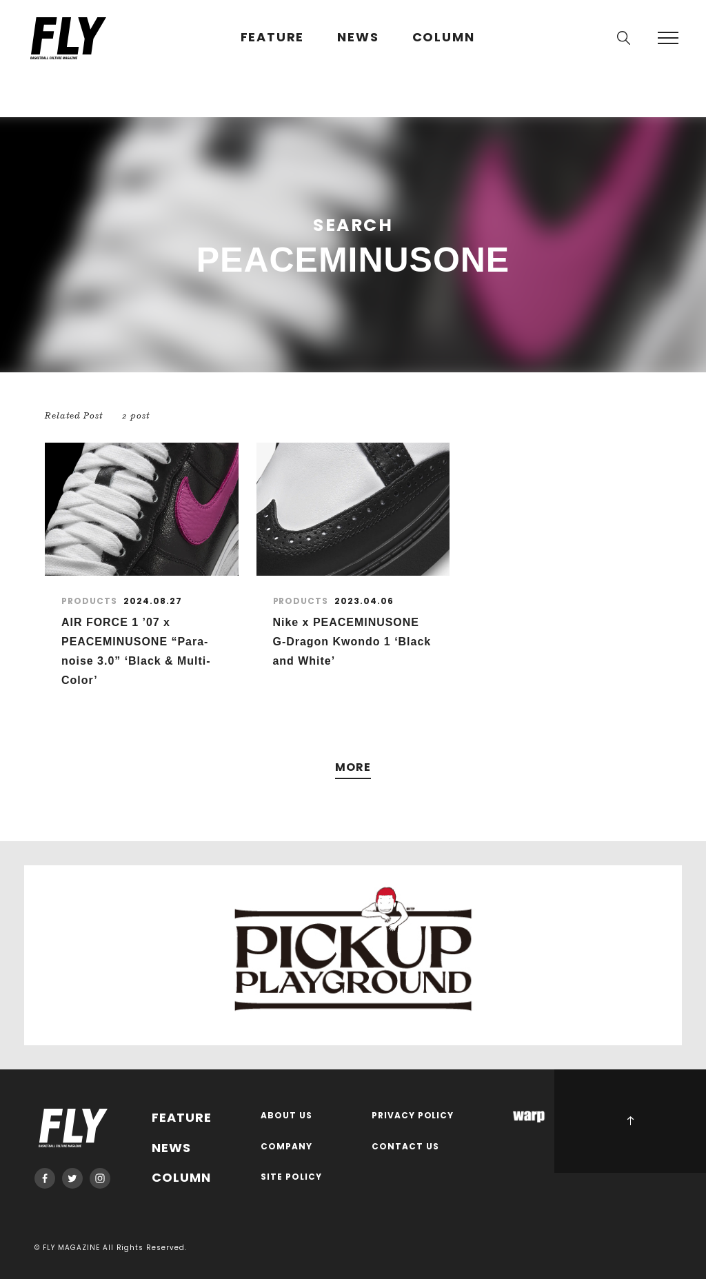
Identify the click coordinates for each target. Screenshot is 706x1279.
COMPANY (286, 1147)
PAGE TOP (630, 1121)
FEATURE (273, 37)
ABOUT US (286, 1116)
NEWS (358, 37)
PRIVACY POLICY (413, 1116)
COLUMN (443, 37)
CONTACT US (405, 1147)
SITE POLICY (291, 1177)
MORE (353, 768)
